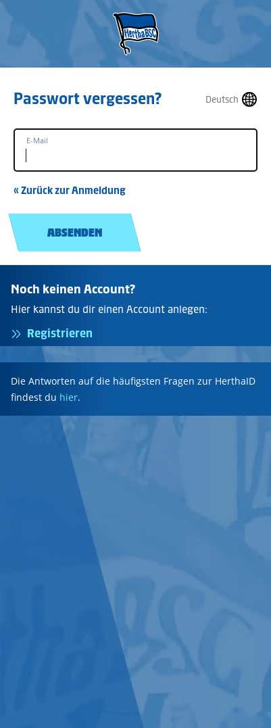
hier (68, 397)
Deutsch (222, 99)
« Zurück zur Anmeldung (70, 190)
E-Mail (37, 140)
